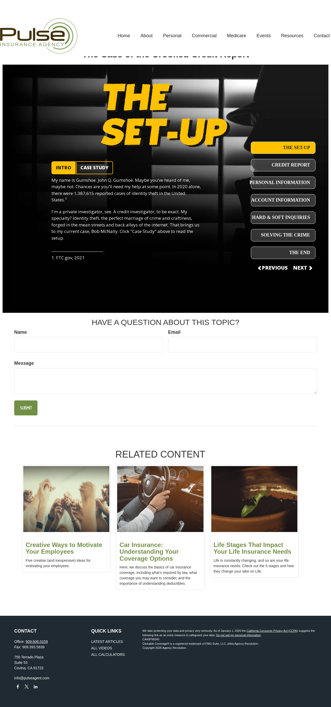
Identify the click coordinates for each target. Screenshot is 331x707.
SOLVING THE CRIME (285, 235)
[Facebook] (17, 686)
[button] (109, 20)
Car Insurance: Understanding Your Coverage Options (148, 551)
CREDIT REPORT (291, 165)
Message (24, 363)
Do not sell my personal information (238, 635)
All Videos (101, 648)
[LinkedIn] (35, 686)
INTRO (63, 167)
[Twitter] (26, 686)
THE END (299, 252)
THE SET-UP (296, 147)
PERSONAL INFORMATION (280, 182)
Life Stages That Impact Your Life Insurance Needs (252, 548)
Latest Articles (107, 642)
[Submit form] (25, 407)
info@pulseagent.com (31, 678)
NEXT (302, 267)
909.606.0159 (37, 642)
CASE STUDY (94, 167)
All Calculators (108, 654)
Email (174, 332)
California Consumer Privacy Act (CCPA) (272, 630)
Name (20, 332)
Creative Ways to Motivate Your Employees (64, 548)
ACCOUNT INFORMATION (280, 200)
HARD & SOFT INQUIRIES (281, 217)
